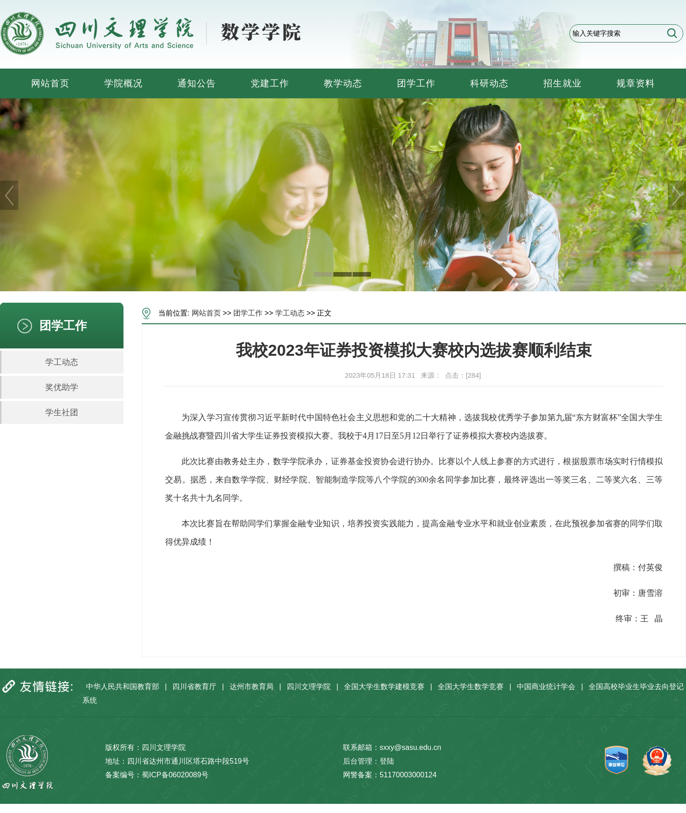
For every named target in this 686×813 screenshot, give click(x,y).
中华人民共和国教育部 (122, 686)
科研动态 (489, 83)
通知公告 (196, 83)
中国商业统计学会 (546, 686)
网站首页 (50, 83)
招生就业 (562, 83)
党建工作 (270, 83)
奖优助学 (61, 387)
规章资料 (635, 83)
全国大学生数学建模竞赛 (384, 686)
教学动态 (343, 83)
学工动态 (61, 362)
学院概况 (123, 83)
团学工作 (416, 83)
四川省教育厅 (194, 686)
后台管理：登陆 (368, 761)
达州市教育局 (251, 686)
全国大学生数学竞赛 (471, 686)
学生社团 (61, 412)
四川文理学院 (309, 686)
